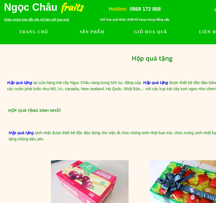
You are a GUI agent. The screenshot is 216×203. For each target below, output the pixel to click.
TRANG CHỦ (33, 32)
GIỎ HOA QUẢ (150, 32)
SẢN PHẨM (92, 32)
